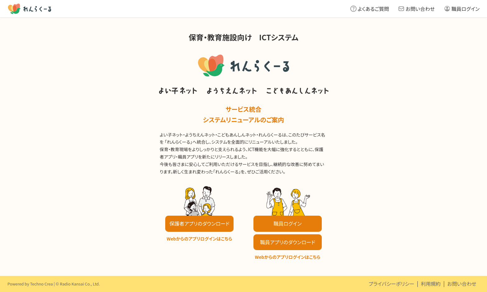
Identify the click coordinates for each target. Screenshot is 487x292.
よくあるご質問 (373, 8)
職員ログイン (466, 8)
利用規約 (431, 283)
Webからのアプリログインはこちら (199, 239)
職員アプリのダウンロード (287, 242)
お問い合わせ (420, 8)
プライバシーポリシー (391, 283)
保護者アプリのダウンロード (199, 223)
